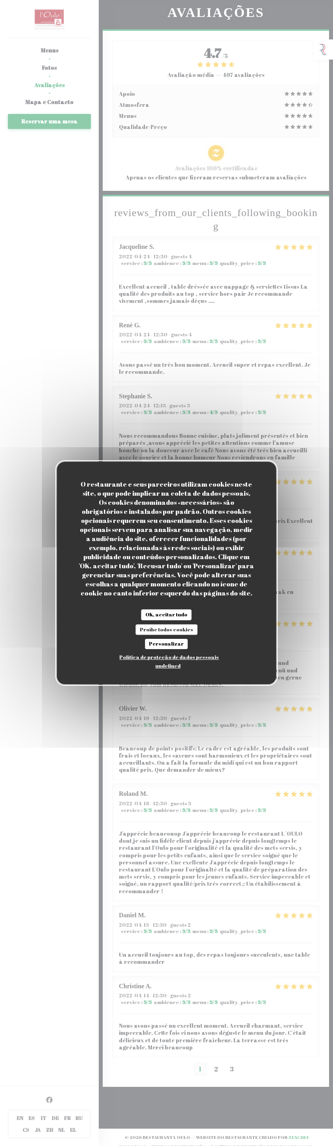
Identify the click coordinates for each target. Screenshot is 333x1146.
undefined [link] (168, 665)
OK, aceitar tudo (166, 614)
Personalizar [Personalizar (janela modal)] (166, 643)
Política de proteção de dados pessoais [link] (169, 657)
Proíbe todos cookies (166, 629)
